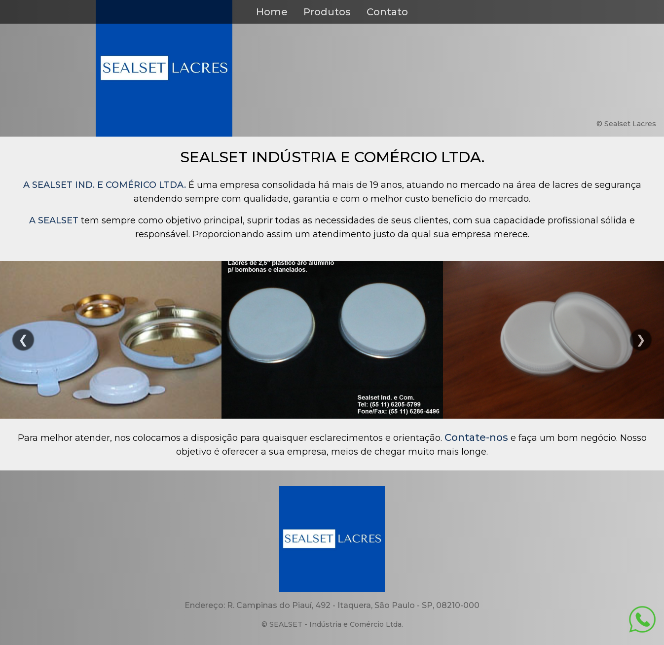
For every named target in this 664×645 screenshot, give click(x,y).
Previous (23, 340)
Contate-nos (476, 437)
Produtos (327, 12)
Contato (387, 12)
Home (272, 12)
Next (641, 340)
